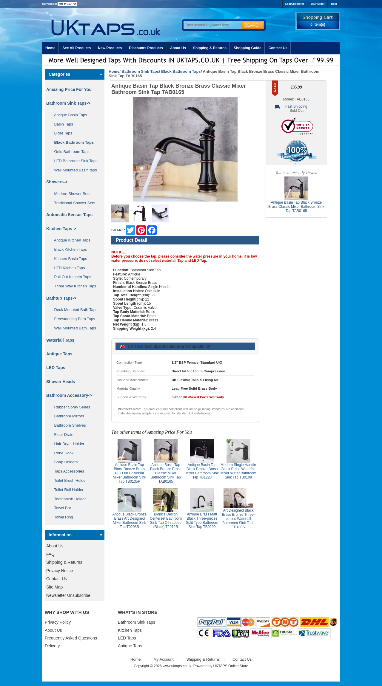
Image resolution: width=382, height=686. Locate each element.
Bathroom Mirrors (67, 416)
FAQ (50, 554)
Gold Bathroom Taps (70, 151)
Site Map (54, 587)
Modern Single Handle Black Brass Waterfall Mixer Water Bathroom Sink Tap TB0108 (238, 471)
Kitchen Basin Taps (68, 258)
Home (50, 48)
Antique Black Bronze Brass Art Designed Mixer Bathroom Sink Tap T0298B (129, 520)
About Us (178, 48)
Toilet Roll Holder (66, 489)
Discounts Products (146, 48)
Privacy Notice (59, 570)
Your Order (318, 3)
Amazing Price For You (69, 89)
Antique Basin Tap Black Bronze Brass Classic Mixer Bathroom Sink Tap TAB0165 (165, 473)
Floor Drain (61, 434)
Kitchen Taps (130, 630)
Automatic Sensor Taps (69, 214)
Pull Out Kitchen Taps (70, 277)
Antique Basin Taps (68, 115)
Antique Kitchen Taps (70, 240)
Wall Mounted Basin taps (73, 170)
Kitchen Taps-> (61, 228)
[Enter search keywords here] (212, 25)
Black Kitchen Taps (68, 249)
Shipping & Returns (210, 48)
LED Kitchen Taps (67, 268)
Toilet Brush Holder (68, 480)
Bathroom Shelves (68, 425)
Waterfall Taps (60, 340)
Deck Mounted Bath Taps (73, 309)
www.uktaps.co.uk (177, 666)
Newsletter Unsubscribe (68, 595)
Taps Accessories (67, 471)
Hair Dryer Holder (67, 444)
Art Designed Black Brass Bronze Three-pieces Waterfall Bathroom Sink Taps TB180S (238, 518)
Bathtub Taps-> (61, 298)
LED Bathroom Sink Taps (73, 161)
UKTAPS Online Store (230, 666)
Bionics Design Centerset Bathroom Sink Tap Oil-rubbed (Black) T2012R (166, 520)
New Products (110, 48)
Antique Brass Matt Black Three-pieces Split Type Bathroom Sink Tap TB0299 (202, 520)
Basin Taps (61, 124)
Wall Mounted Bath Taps (73, 328)
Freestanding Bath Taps (72, 319)
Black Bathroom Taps (181, 71)
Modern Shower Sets (70, 193)
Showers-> (56, 181)
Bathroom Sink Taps (140, 71)
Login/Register (294, 3)
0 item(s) (317, 24)
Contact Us (278, 48)
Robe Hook (62, 453)
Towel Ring (61, 517)
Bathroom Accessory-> (69, 395)
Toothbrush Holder (68, 499)
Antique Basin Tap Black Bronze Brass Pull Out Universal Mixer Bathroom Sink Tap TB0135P (129, 473)
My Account (163, 659)
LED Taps (55, 367)
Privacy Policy (58, 622)
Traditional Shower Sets (72, 203)
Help (334, 3)
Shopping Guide (247, 48)
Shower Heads (60, 381)
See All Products (76, 48)
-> (68, 103)
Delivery (52, 645)
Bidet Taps (61, 133)
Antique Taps (59, 353)
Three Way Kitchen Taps (73, 286)
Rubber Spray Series (70, 407)
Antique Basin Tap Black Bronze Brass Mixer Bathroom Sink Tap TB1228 (201, 471)
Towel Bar (60, 508)
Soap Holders (64, 462)
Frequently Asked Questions (71, 638)
